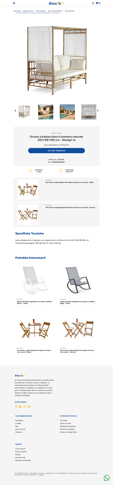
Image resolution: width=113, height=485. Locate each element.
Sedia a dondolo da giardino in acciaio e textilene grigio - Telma (77, 302)
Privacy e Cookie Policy (68, 432)
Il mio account (20, 449)
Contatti (18, 423)
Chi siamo (63, 420)
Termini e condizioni (67, 429)
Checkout (18, 432)
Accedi (17, 454)
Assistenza (19, 420)
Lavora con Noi (65, 423)
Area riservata (20, 457)
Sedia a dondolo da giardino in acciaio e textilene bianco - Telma (34, 302)
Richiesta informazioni (68, 426)
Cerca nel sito (20, 429)
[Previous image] (15, 111)
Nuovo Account (20, 452)
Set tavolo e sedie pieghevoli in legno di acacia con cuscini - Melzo (70, 182)
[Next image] (98, 111)
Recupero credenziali (23, 460)
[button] (56, 60)
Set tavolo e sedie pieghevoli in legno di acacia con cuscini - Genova (70, 207)
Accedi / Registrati (56, 150)
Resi (16, 426)
